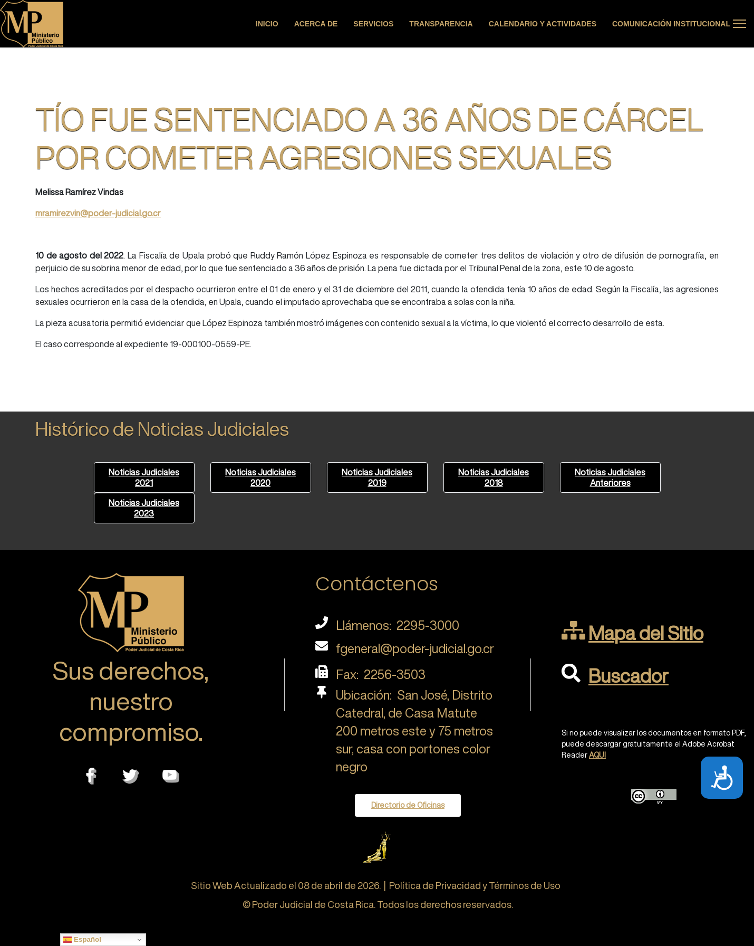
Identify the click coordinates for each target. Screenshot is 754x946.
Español (82, 939)
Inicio (267, 24)
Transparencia (440, 24)
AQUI (597, 755)
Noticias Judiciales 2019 (377, 477)
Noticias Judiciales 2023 (144, 508)
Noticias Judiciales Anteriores (610, 477)
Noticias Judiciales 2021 (144, 477)
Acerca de (316, 24)
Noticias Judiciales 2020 (260, 477)
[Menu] (739, 24)
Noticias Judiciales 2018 (493, 477)
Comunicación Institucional (671, 24)
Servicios (373, 24)
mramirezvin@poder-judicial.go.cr (98, 213)
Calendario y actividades (542, 24)
